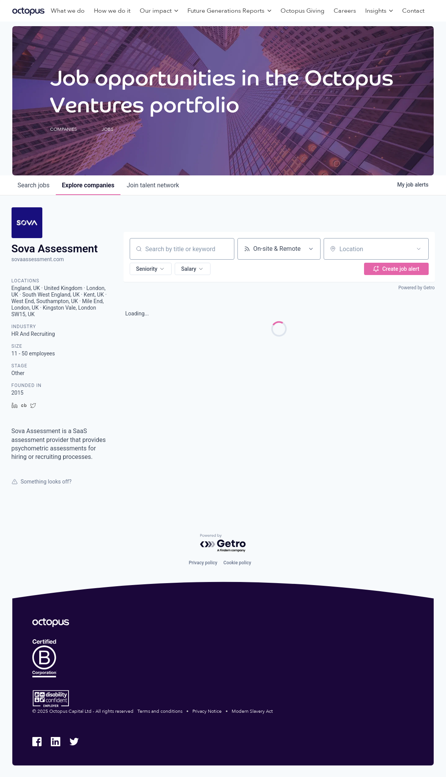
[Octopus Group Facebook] (37, 741)
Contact (413, 11)
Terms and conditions (159, 711)
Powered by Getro (416, 287)
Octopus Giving (302, 11)
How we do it (112, 11)
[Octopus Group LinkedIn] (55, 741)
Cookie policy (237, 562)
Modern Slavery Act (252, 711)
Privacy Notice (207, 711)
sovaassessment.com (38, 259)
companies (88, 185)
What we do (68, 11)
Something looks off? (42, 482)
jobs (34, 185)
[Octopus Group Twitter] (74, 741)
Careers (345, 11)
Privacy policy (203, 562)
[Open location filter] (418, 248)
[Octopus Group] (28, 10)
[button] (151, 269)
